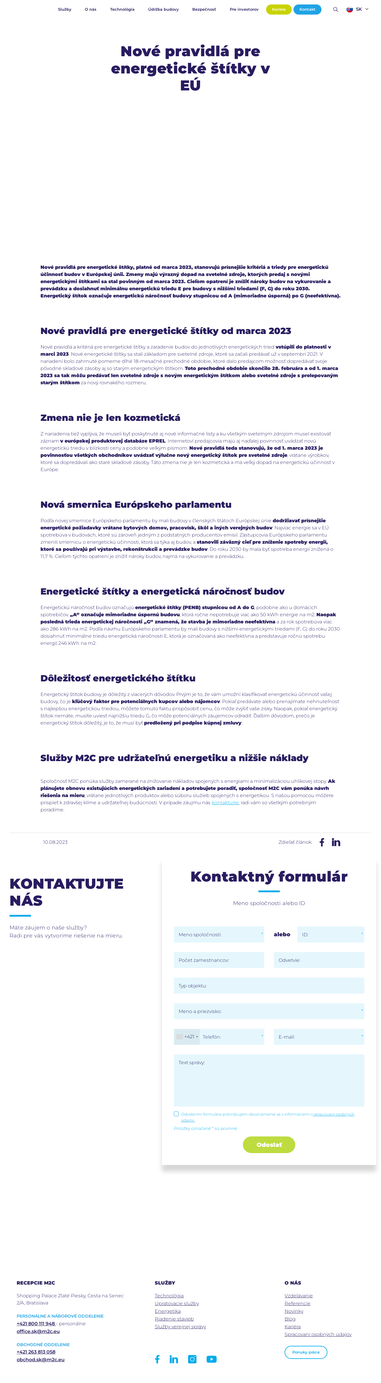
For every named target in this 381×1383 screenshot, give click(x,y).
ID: (305, 934)
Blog (290, 1319)
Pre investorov (244, 9)
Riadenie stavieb (174, 1319)
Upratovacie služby (177, 1303)
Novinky (294, 1311)
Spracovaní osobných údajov (318, 1334)
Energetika (168, 1311)
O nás (90, 9)
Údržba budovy (163, 9)
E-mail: (287, 1037)
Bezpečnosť (204, 9)
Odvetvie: (289, 960)
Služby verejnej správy (180, 1326)
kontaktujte (225, 802)
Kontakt (307, 9)
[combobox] (187, 1037)
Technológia (122, 9)
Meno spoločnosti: (200, 934)
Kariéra (279, 9)
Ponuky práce (306, 1352)
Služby (64, 9)
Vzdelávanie (299, 1296)
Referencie (297, 1303)
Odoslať (269, 1144)
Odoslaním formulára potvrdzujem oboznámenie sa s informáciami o (268, 1117)
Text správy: (192, 1062)
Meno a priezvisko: (200, 1011)
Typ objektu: (193, 986)
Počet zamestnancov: (204, 960)
